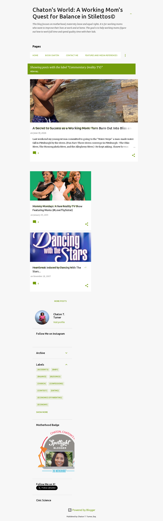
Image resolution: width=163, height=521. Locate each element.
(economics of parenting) (49, 398)
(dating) (55, 391)
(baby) (55, 369)
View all (34, 71)
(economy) (42, 405)
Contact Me (72, 55)
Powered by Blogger (81, 510)
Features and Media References (101, 55)
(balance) (41, 376)
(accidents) (42, 369)
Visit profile (59, 322)
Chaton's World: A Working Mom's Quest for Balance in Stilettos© (78, 13)
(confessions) (56, 383)
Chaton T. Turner (59, 316)
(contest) (42, 391)
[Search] (134, 10)
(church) (41, 383)
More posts (60, 301)
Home (35, 55)
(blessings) (55, 376)
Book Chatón (52, 55)
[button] (133, 155)
